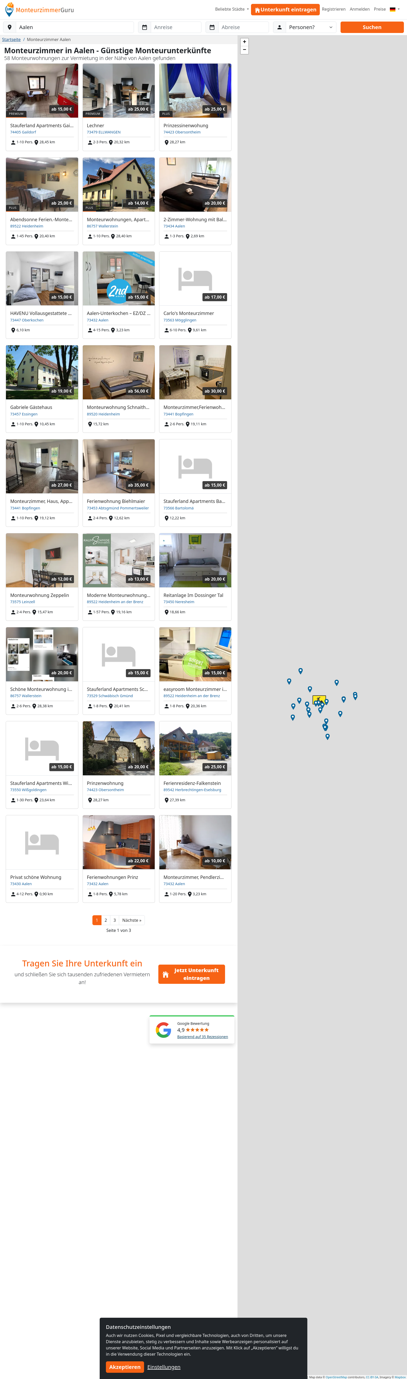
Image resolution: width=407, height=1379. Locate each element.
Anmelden (360, 9)
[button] (132, 920)
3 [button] (114, 920)
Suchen (372, 27)
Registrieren (333, 9)
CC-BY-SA (372, 1377)
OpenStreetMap (336, 1377)
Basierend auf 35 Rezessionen (202, 1036)
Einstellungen (164, 1366)
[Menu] (395, 9)
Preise (380, 9)
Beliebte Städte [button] (230, 9)
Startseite (11, 39)
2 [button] (106, 920)
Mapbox (400, 1377)
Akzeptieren (125, 1366)
